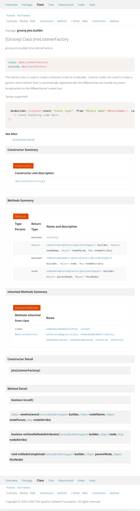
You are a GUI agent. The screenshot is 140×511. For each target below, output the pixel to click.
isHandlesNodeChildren (61, 329)
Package (27, 4)
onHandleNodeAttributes (62, 258)
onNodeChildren (56, 340)
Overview (11, 4)
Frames (10, 15)
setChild (101, 340)
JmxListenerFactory (28, 181)
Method (62, 21)
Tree (51, 4)
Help (92, 4)
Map (90, 250)
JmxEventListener (24, 139)
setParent (117, 340)
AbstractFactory (26, 334)
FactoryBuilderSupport (80, 245)
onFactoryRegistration (61, 334)
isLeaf (50, 237)
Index (81, 4)
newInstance (54, 245)
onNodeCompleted (57, 271)
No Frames (24, 15)
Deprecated (65, 4)
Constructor (47, 21)
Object (35, 245)
